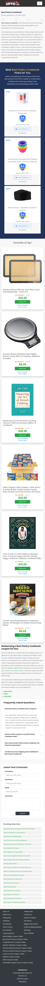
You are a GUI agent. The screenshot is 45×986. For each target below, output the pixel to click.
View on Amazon (22, 305)
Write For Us (22, 976)
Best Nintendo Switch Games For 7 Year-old (17, 844)
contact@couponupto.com (22, 973)
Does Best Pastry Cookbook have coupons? (21, 709)
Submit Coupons (30, 918)
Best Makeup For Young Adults (13, 852)
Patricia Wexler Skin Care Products (14, 833)
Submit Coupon (22, 979)
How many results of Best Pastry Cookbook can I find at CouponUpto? (22, 744)
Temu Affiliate (29, 933)
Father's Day (9, 671)
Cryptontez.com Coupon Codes (14, 942)
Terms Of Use (7, 927)
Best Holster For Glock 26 (11, 894)
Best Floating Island (10, 887)
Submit (22, 813)
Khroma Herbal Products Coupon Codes (17, 948)
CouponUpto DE (8, 933)
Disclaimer (22, 982)
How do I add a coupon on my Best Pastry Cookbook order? (20, 735)
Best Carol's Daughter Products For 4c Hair (17, 856)
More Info (22, 302)
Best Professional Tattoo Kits (12, 898)
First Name (9, 771)
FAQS (5, 694)
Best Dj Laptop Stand (10, 864)
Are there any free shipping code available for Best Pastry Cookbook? (21, 753)
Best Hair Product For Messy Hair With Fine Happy (19, 829)
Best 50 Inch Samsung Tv (11, 883)
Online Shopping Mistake (33, 927)
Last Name (9, 779)
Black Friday (19, 671)
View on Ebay (22, 307)
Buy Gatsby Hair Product (11, 848)
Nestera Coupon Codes (11, 957)
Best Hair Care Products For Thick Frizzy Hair (17, 867)
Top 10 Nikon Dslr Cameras (12, 891)
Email (7, 788)
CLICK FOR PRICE (22, 129)
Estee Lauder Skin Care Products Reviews (16, 860)
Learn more (8, 691)
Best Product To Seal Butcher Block (14, 902)
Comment (7, 696)
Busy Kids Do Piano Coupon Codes (15, 939)
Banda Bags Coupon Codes (13, 936)
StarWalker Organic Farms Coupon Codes (18, 963)
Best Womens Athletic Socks (12, 836)
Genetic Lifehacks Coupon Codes (15, 945)
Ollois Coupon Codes (10, 960)
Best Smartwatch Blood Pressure (14, 875)
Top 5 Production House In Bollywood (15, 840)
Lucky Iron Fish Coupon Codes (13, 954)
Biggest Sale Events (31, 924)
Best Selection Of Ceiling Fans (13, 879)
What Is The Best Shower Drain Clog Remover (18, 871)
